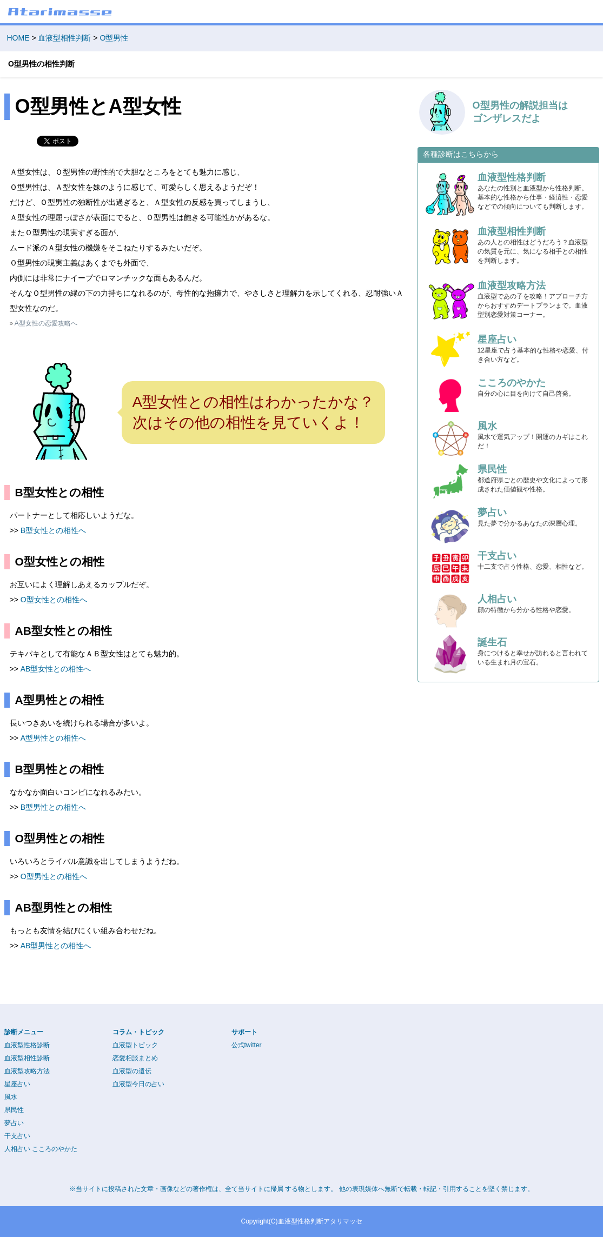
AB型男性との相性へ (56, 945)
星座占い (17, 1084)
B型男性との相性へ (53, 807)
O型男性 (114, 38)
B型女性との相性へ (53, 530)
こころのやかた (54, 1149)
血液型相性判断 (64, 38)
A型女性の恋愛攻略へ (46, 323)
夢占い (14, 1123)
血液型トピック (135, 1045)
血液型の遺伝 (131, 1071)
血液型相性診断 (27, 1058)
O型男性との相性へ (54, 876)
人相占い (17, 1149)
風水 (10, 1097)
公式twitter (246, 1045)
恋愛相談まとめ (135, 1058)
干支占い (17, 1136)
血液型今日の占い (138, 1084)
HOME (18, 38)
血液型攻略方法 (27, 1071)
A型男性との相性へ (53, 738)
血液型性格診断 (27, 1045)
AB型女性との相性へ (56, 668)
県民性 (14, 1110)
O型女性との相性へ (54, 599)
